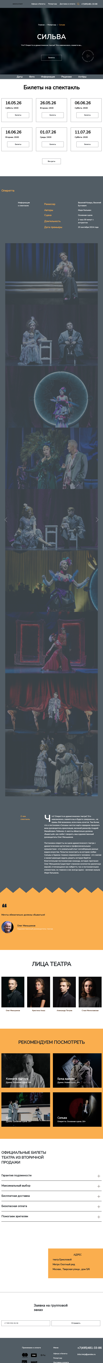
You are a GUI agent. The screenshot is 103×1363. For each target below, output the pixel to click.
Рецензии (66, 76)
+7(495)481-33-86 (89, 4)
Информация (48, 76)
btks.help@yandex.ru (86, 1354)
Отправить (75, 1323)
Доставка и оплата (67, 4)
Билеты (51, 58)
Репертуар (52, 4)
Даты (20, 76)
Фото (32, 76)
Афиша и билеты (38, 4)
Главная (41, 25)
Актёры (82, 76)
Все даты (51, 161)
